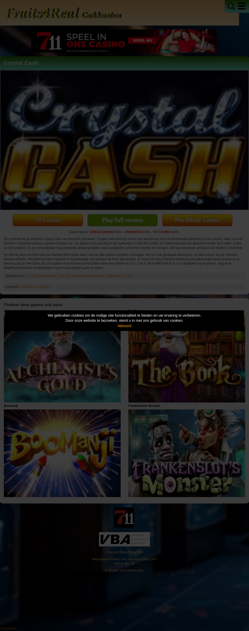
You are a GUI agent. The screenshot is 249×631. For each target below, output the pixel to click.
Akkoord (124, 326)
